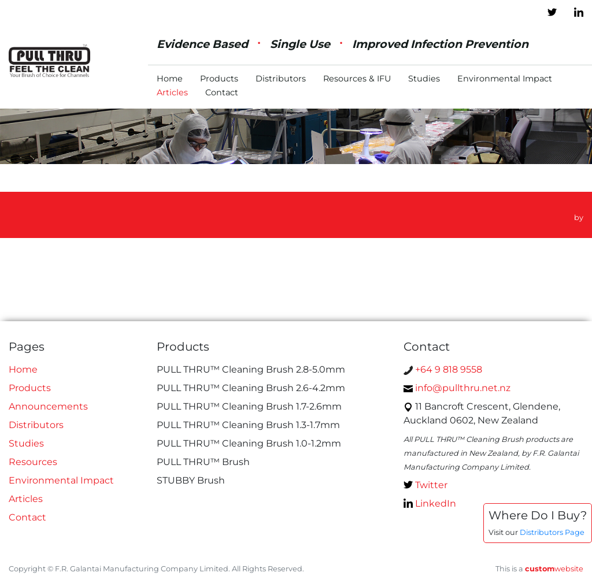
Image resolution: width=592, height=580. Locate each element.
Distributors (281, 78)
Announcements (48, 406)
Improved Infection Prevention (440, 44)
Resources (33, 461)
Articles (172, 92)
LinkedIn (430, 503)
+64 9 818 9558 (443, 369)
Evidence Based (202, 44)
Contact (221, 92)
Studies (424, 78)
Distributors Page (552, 532)
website (554, 568)
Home (170, 78)
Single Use (300, 44)
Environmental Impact (504, 78)
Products (219, 78)
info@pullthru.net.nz (457, 387)
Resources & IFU (357, 78)
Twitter (425, 484)
